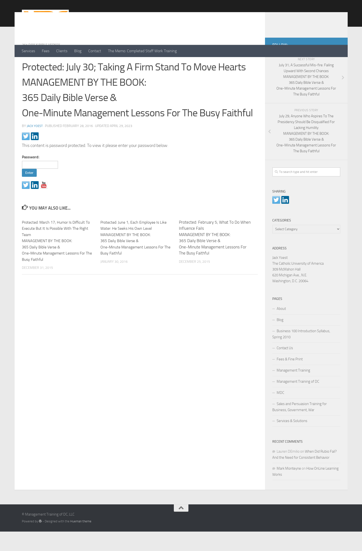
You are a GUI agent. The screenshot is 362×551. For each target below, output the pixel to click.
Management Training (293, 390)
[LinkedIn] (330, 63)
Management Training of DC (298, 401)
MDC (280, 412)
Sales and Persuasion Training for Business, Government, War (299, 426)
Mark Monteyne (289, 488)
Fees (45, 51)
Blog (77, 51)
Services (28, 51)
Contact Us (285, 367)
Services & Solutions (292, 440)
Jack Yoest (35, 145)
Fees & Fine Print (290, 378)
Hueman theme (80, 541)
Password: (42, 181)
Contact (94, 51)
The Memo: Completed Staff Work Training (142, 51)
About (281, 328)
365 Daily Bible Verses (43, 64)
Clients (61, 51)
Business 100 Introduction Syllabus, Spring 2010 (301, 353)
